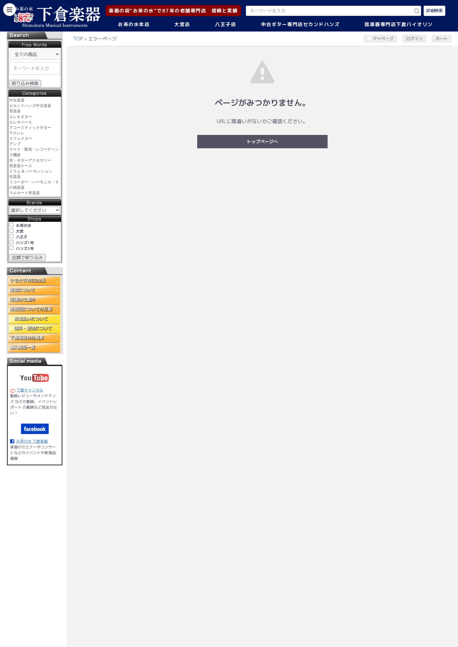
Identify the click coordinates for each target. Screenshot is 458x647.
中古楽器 (16, 100)
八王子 (21, 237)
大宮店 (182, 24)
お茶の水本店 (133, 24)
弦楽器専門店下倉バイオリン (398, 24)
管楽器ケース (20, 166)
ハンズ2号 (25, 248)
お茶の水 (23, 225)
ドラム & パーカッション (30, 171)
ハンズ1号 (25, 242)
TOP (78, 38)
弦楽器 (15, 176)
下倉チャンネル (30, 390)
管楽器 (15, 111)
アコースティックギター (30, 127)
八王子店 (225, 24)
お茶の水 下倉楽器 (32, 441)
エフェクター (20, 138)
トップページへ (262, 141)
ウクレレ (16, 133)
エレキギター (20, 117)
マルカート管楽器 (24, 193)
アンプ (15, 144)
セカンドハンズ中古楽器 (30, 105)
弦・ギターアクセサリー (30, 160)
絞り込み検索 (25, 83)
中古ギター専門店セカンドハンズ (300, 24)
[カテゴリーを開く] (9, 9)
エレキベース (20, 122)
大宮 (20, 231)
